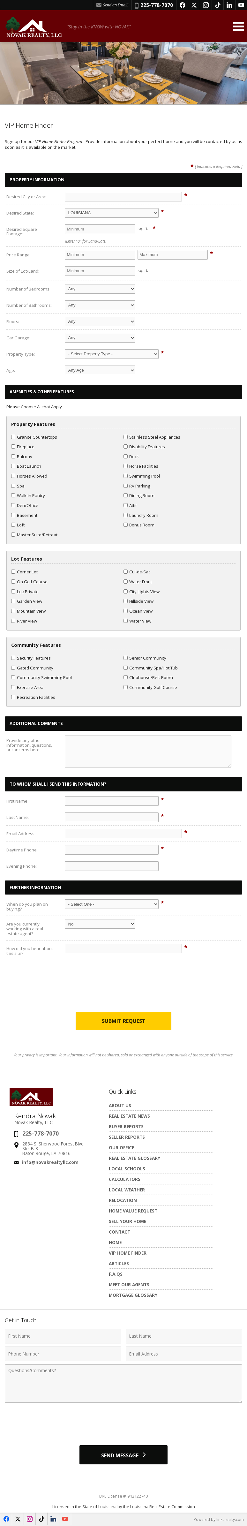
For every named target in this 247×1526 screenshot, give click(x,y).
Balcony (21, 456)
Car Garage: (18, 338)
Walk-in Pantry (28, 495)
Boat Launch (26, 466)
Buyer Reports (126, 1126)
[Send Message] (123, 1454)
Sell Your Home (127, 1221)
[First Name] (63, 1336)
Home (115, 1242)
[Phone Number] (63, 1354)
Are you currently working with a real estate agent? (24, 928)
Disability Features (144, 446)
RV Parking (137, 486)
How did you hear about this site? (29, 951)
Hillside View (138, 601)
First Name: (17, 801)
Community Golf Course (150, 687)
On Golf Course (29, 582)
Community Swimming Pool (41, 677)
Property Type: (20, 354)
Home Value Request (133, 1211)
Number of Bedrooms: (28, 289)
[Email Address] (184, 1354)
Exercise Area (27, 687)
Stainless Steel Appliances (152, 437)
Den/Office (24, 505)
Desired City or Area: (26, 197)
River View (24, 621)
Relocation (123, 1200)
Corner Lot (24, 572)
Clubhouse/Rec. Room (148, 677)
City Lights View (142, 591)
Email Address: (20, 833)
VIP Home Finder (127, 1253)
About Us (120, 1105)
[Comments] (123, 1383)
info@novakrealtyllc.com (50, 1162)
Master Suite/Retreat (34, 535)
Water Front (138, 582)
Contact (119, 1232)
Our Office (121, 1147)
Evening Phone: (21, 866)
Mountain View (28, 611)
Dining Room (139, 495)
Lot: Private (25, 591)
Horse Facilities (141, 466)
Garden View (26, 601)
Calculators (124, 1179)
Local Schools (127, 1169)
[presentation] (123, 988)
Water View (137, 621)
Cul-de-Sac (137, 572)
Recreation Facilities (33, 697)
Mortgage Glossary (133, 1295)
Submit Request (124, 1020)
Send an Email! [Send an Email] (112, 5)
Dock (131, 456)
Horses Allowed (29, 476)
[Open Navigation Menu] (238, 26)
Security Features (31, 658)
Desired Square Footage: (21, 231)
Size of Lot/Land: (22, 271)
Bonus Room (139, 525)
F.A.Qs (116, 1274)
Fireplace (22, 446)
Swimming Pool (142, 476)
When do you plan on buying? (27, 906)
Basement (24, 515)
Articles (119, 1263)
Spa (18, 486)
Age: (10, 370)
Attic (130, 505)
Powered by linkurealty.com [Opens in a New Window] (219, 1519)
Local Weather (127, 1190)
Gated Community (32, 668)
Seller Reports (127, 1137)
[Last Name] (184, 1336)
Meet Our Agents (129, 1284)
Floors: (12, 321)
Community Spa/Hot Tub (151, 668)
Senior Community (145, 658)
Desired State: (20, 213)
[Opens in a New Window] (182, 5)
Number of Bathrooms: (29, 305)
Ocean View (138, 611)
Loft (18, 525)
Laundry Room (141, 515)
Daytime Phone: (22, 850)
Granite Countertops (34, 437)
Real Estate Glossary (134, 1158)
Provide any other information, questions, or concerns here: (29, 744)
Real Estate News (129, 1116)
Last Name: (17, 817)
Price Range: (18, 255)
